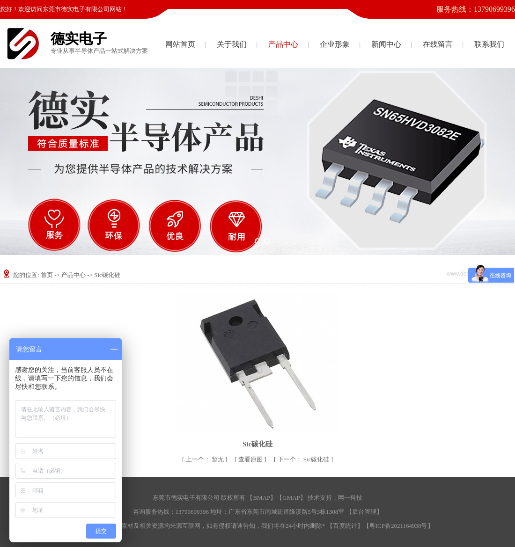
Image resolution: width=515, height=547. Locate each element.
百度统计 (345, 525)
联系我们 (489, 44)
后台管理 (364, 511)
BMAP (261, 497)
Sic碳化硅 (107, 274)
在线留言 (438, 44)
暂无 (206, 459)
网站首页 (180, 44)
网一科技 (350, 497)
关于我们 (232, 44)
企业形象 (335, 44)
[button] (248, 241)
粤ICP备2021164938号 (398, 525)
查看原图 (251, 459)
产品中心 (283, 44)
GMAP (291, 497)
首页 (47, 274)
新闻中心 (386, 44)
